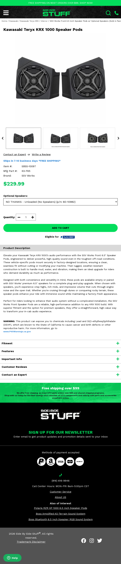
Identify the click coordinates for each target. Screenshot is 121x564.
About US (60, 497)
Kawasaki (13, 21)
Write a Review (41, 154)
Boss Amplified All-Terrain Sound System (60, 513)
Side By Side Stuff (28, 533)
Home (4, 21)
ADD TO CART (60, 227)
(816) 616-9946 (61, 480)
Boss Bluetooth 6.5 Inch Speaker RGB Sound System (60, 519)
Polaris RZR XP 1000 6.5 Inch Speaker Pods (60, 508)
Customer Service (60, 491)
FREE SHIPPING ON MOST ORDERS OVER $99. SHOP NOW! (60, 3)
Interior (44, 21)
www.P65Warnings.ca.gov (17, 331)
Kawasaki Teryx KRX (29, 21)
